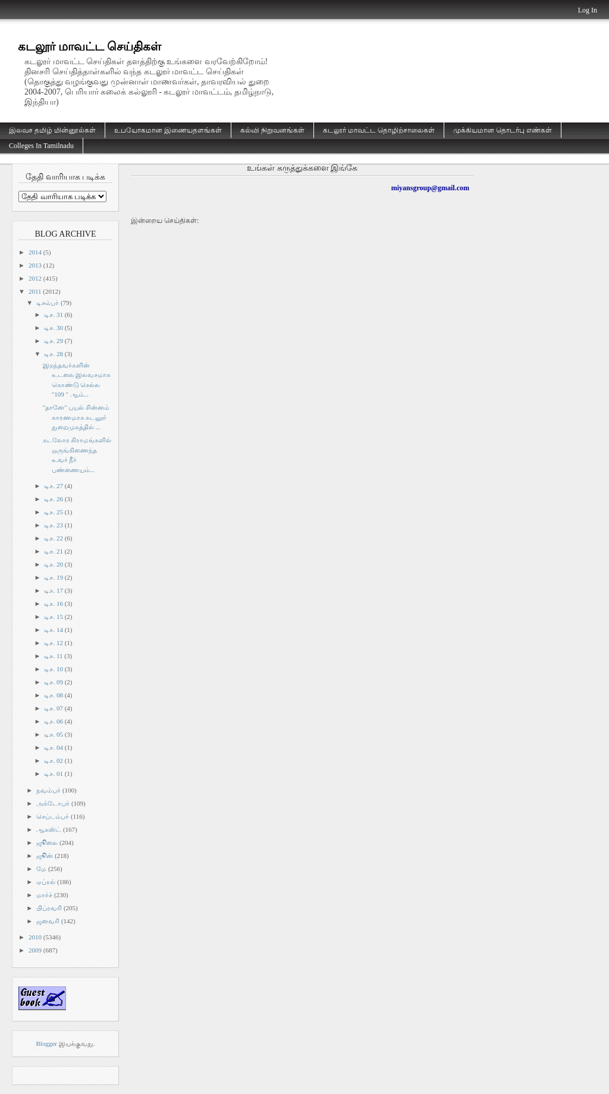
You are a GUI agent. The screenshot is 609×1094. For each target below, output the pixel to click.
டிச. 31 (53, 314)
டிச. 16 (53, 603)
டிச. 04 (53, 747)
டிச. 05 (53, 734)
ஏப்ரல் (45, 881)
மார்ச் (44, 894)
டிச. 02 (53, 760)
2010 (35, 937)
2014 (35, 252)
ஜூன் (44, 855)
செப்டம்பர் (52, 816)
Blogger (46, 1043)
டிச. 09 (53, 682)
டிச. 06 (53, 721)
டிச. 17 (53, 590)
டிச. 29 (53, 340)
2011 (35, 291)
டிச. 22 (53, 538)
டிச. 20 (53, 564)
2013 (35, 265)
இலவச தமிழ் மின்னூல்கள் (52, 130)
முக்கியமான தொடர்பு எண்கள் (502, 130)
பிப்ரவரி (49, 907)
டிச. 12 (53, 642)
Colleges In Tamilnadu (41, 146)
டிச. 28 (53, 353)
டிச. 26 (53, 498)
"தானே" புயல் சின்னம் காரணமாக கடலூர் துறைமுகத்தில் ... (76, 417)
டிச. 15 (53, 616)
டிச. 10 (53, 668)
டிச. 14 (53, 629)
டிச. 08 (53, 695)
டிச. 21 (53, 551)
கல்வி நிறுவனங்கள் (272, 130)
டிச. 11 (53, 655)
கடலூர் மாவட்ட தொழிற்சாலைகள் (379, 130)
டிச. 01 (53, 773)
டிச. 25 (53, 511)
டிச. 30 (53, 327)
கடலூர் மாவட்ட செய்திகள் (89, 46)
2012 (35, 278)
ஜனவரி (47, 921)
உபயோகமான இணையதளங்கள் (168, 130)
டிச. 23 (53, 525)
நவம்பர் (48, 790)
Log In (587, 10)
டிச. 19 (53, 577)
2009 (35, 950)
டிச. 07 (53, 708)
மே (41, 868)
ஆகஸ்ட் (48, 829)
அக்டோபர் (53, 803)
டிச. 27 (53, 485)
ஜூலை (47, 842)
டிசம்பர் (47, 302)
